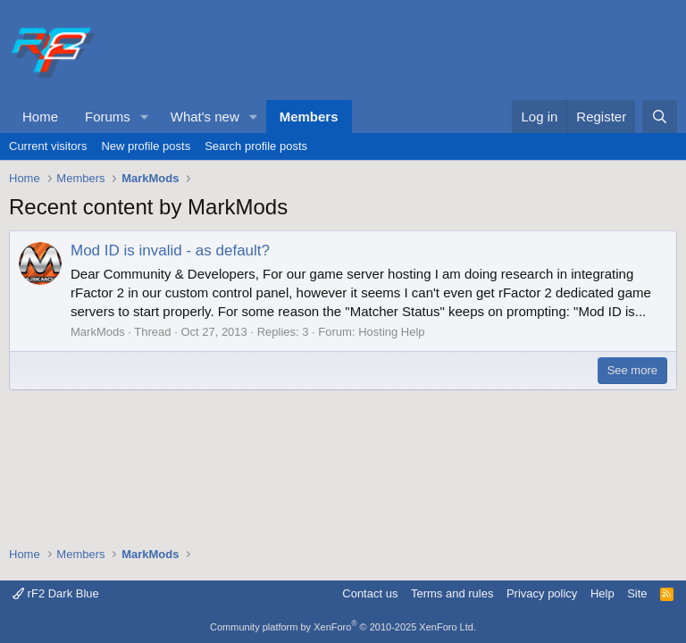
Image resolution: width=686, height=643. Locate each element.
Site (637, 593)
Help (602, 593)
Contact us (369, 593)
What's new (205, 116)
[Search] (659, 116)
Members (309, 116)
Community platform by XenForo (343, 627)
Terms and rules (452, 593)
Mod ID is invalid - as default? (170, 250)
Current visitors (48, 146)
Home (40, 116)
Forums (107, 116)
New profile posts (145, 146)
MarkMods (98, 331)
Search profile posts (256, 146)
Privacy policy (541, 593)
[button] (144, 116)
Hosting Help (391, 331)
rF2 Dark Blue (56, 593)
